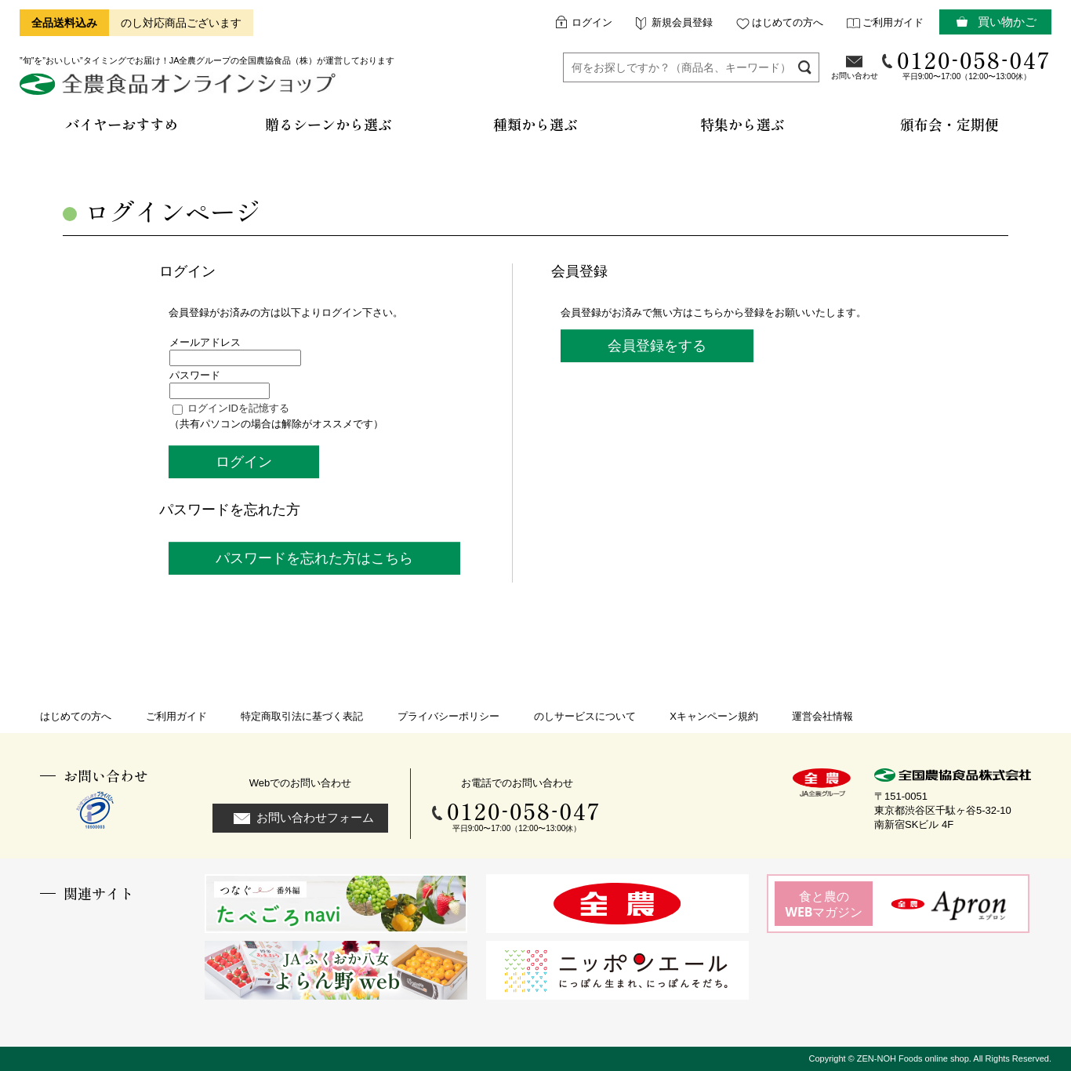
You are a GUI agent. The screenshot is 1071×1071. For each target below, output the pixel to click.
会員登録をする (657, 346)
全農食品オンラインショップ (180, 89)
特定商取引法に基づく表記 (302, 716)
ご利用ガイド (893, 22)
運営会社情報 (822, 716)
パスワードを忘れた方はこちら (314, 558)
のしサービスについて (585, 716)
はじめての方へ (787, 22)
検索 (804, 67)
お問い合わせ (854, 75)
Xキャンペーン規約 (714, 716)
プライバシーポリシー (448, 716)
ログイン (592, 22)
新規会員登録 (682, 22)
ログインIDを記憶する (238, 408)
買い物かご (1007, 21)
